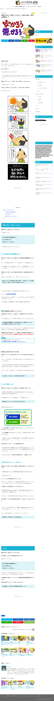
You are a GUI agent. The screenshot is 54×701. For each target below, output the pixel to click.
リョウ (8, 666)
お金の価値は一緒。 (8, 214)
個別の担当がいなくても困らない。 (11, 216)
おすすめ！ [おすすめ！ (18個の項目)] (46, 145)
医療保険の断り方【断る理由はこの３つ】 (43, 70)
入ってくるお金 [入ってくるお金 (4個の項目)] (49, 149)
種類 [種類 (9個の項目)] (42, 156)
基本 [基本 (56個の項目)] (44, 152)
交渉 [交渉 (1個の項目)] (49, 148)
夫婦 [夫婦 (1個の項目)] (50, 152)
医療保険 (39, 99)
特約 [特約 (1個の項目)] (36, 156)
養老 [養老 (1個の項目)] (40, 157)
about (29, 6)
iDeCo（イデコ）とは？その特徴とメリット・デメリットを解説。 (43, 56)
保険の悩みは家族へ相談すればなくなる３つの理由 (43, 189)
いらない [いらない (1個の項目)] (43, 145)
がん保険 (39, 96)
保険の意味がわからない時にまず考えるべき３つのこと (43, 66)
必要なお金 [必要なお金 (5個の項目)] (45, 153)
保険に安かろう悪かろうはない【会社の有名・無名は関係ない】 (43, 185)
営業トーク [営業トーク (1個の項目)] (41, 152)
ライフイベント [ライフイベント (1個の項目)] (43, 148)
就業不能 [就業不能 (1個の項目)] (41, 153)
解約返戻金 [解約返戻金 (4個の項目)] (37, 157)
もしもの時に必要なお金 (42, 88)
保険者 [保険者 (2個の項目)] (45, 149)
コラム (26, 6)
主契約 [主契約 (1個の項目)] (47, 148)
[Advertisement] (18, 50)
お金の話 (37, 108)
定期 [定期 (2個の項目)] (38, 153)
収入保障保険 (40, 102)
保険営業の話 (37, 111)
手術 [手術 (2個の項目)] (48, 153)
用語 (23, 6)
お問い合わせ (39, 6)
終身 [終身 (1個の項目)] (44, 156)
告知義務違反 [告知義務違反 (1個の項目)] (37, 152)
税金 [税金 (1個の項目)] (40, 156)
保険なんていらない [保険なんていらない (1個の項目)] (40, 149)
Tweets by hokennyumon (39, 119)
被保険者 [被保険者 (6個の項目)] (47, 156)
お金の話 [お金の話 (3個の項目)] (50, 145)
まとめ (4, 218)
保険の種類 (20, 6)
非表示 (19, 207)
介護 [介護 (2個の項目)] (36, 149)
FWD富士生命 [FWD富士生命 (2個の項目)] (39, 145)
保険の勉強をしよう (41, 82)
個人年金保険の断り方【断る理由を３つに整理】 (43, 51)
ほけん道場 (43, 699)
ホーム (14, 6)
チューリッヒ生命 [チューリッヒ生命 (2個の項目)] (38, 148)
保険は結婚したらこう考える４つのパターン (43, 61)
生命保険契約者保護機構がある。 (11, 212)
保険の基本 (16, 6)
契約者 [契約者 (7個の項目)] (36, 153)
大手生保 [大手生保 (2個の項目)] (47, 152)
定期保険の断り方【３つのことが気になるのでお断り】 (43, 193)
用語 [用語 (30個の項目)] (38, 156)
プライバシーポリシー (34, 6)
